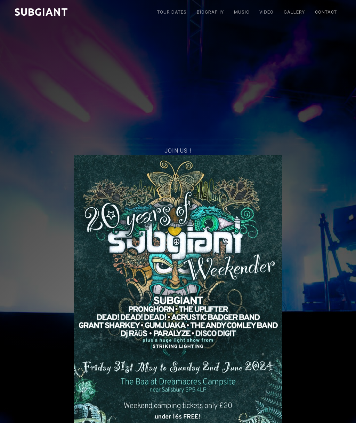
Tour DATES (172, 12)
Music (241, 12)
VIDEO (266, 12)
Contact (326, 12)
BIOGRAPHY (210, 12)
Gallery (294, 12)
